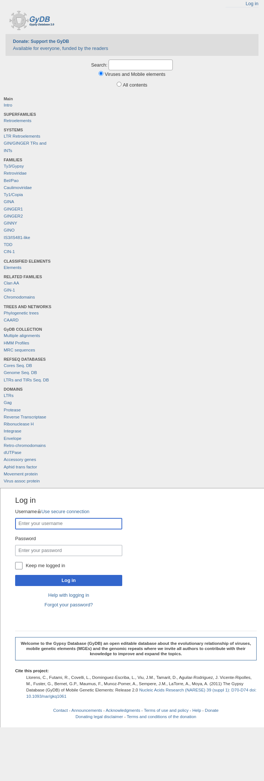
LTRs (9, 395)
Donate (212, 710)
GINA (9, 201)
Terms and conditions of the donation (161, 716)
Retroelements (17, 120)
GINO (9, 230)
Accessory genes (20, 459)
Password (25, 538)
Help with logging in (68, 595)
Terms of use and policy (166, 710)
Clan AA (11, 283)
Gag (8, 402)
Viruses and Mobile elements (135, 74)
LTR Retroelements (22, 136)
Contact (60, 710)
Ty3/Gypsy (14, 166)
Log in (252, 3)
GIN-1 (9, 290)
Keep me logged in (45, 565)
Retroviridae (15, 173)
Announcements (86, 710)
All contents (135, 85)
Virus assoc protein (22, 481)
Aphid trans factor (20, 467)
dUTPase (12, 452)
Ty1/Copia (13, 194)
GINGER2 (13, 216)
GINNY (10, 223)
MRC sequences (19, 350)
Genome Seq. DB (20, 372)
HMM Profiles (16, 343)
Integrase (12, 431)
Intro (8, 105)
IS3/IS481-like (17, 237)
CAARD (11, 320)
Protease (12, 410)
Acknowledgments (123, 710)
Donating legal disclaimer (99, 716)
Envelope (12, 438)
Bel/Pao (11, 180)
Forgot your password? (69, 604)
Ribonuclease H (19, 424)
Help (196, 710)
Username (52, 511)
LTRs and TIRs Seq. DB (26, 380)
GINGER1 (13, 209)
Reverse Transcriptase (25, 417)
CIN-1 (9, 251)
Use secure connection (65, 511)
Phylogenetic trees (21, 313)
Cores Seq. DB (18, 365)
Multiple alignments (22, 335)
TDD (8, 244)
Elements (12, 267)
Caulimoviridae (18, 187)
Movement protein (21, 474)
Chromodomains (19, 297)
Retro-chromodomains (25, 445)
